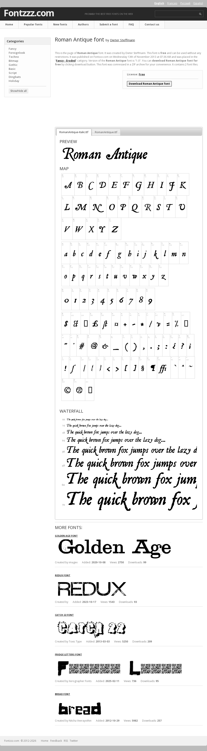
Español (198, 3)
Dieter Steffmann (122, 40)
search (200, 14)
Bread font (62, 694)
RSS (66, 741)
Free (142, 74)
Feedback (56, 741)
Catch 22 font (64, 614)
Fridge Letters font (68, 654)
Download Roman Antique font (149, 83)
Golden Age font (66, 535)
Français (172, 3)
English (159, 3)
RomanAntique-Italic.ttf (73, 132)
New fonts (60, 24)
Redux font (62, 575)
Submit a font (108, 24)
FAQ (131, 24)
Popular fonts (33, 24)
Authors (83, 24)
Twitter (74, 741)
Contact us (152, 24)
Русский (185, 3)
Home (9, 24)
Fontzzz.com (29, 12)
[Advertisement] (27, 126)
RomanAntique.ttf (106, 132)
